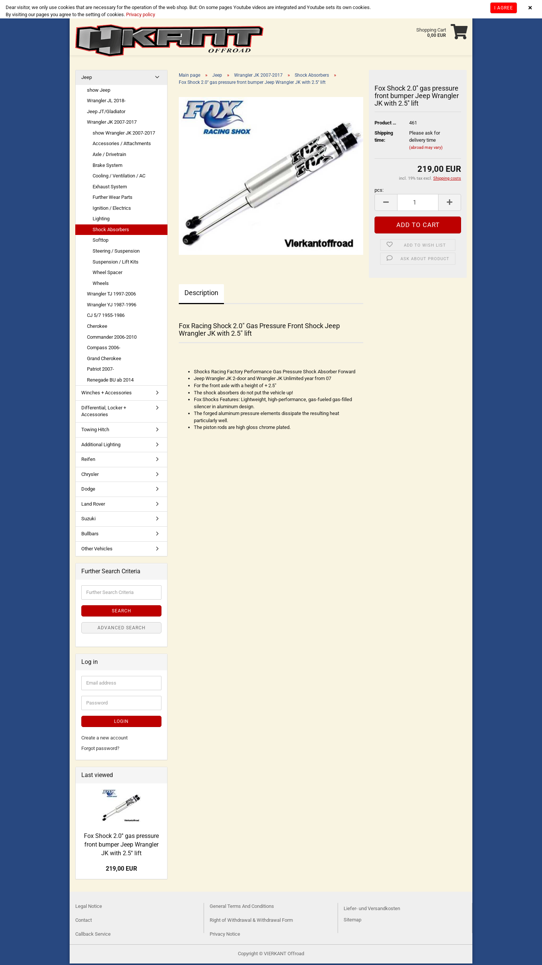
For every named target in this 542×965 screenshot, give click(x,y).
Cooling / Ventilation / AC (119, 177)
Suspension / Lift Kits (116, 263)
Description (201, 294)
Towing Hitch (95, 431)
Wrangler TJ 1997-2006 (111, 295)
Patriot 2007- (100, 370)
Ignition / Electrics (112, 209)
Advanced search (121, 629)
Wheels (101, 285)
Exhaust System (110, 188)
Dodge (88, 490)
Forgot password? (100, 750)
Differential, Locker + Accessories (103, 412)
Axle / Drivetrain (109, 156)
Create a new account (104, 739)
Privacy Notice (225, 935)
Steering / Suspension (116, 252)
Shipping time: (384, 138)
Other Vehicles (97, 550)
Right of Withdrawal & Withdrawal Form (251, 921)
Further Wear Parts (112, 198)
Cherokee (97, 327)
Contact (83, 921)
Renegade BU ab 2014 (110, 381)
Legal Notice (88, 907)
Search (121, 612)
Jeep (86, 79)
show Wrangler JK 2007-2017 (124, 134)
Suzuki (88, 520)
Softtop (100, 241)
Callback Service (93, 935)
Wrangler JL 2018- (106, 102)
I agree (503, 8)
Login (121, 723)
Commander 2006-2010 (112, 338)
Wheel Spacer (107, 274)
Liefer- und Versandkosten (372, 910)
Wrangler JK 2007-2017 (112, 123)
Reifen (88, 461)
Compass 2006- (103, 349)
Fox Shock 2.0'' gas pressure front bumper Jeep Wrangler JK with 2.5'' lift (121, 846)
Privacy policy (140, 14)
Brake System (107, 167)
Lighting (101, 220)
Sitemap (352, 921)
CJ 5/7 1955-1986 (106, 317)
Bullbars (90, 535)
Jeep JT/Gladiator (106, 113)
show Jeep (98, 91)
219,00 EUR (121, 870)
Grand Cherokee (104, 360)
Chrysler (90, 476)
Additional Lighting (100, 446)
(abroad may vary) (426, 149)
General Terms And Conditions (242, 907)
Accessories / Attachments (122, 145)
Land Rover (93, 505)
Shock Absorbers (111, 231)
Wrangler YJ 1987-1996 (111, 306)
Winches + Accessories (106, 394)
